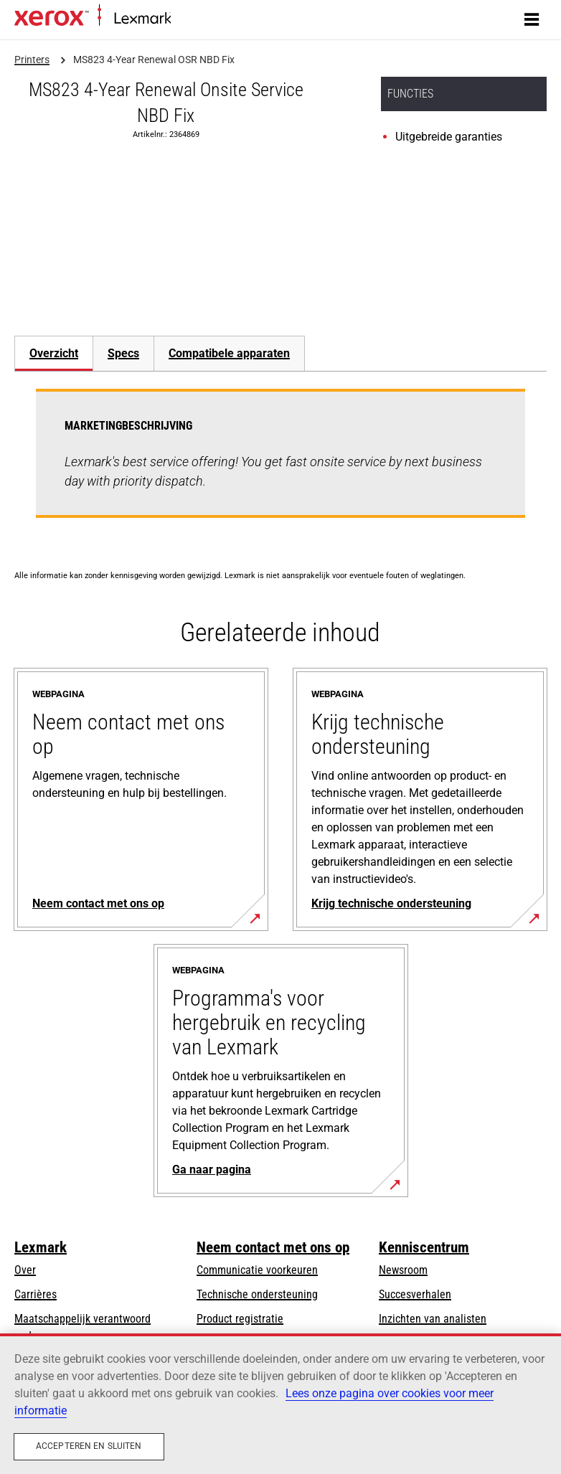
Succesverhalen (415, 1294)
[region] (280, 1403)
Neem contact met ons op (273, 1247)
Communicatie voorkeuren (257, 1270)
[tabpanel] (280, 462)
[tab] (53, 353)
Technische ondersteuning (257, 1294)
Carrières (35, 1294)
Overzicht (53, 353)
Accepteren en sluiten (89, 1446)
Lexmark (40, 1247)
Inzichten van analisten (432, 1319)
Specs (123, 353)
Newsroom (403, 1270)
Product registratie (240, 1319)
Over (25, 1270)
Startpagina (194, 19)
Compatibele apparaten (229, 353)
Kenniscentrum (424, 1247)
